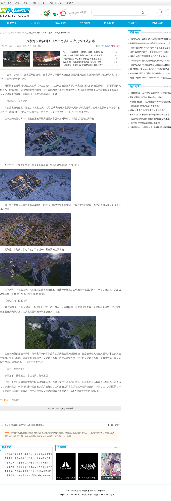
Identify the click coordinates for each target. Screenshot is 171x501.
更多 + (115, 447)
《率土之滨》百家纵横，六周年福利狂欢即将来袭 (26, 463)
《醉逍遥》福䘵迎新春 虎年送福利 (145, 106)
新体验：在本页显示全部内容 (61, 408)
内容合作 (157, 23)
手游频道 (10, 33)
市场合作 (77, 491)
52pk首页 (7, 3)
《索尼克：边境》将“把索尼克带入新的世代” (83, 65)
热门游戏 (69, 3)
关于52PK (69, 491)
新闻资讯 (20, 33)
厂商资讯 (36, 23)
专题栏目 (133, 23)
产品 (60, 3)
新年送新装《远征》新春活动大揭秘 (146, 97)
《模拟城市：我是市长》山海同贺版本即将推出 (26, 425)
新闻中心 (12, 23)
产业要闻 (85, 23)
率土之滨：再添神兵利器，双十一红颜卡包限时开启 (27, 458)
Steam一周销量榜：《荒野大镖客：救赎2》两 (83, 52)
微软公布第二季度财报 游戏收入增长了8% (148, 56)
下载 (42, 3)
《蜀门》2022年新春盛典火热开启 (145, 123)
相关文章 (100, 46)
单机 (34, 3)
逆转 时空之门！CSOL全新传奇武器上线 (147, 110)
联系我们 (93, 491)
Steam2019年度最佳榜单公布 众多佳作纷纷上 (83, 55)
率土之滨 (15, 400)
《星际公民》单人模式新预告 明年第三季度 (82, 59)
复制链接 (117, 46)
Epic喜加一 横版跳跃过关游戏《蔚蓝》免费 (82, 62)
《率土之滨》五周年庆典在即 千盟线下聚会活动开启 (28, 475)
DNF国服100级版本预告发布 (46, 64)
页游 (51, 3)
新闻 (17, 3)
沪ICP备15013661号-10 (105, 495)
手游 (25, 3)
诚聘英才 (85, 491)
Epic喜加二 (16, 64)
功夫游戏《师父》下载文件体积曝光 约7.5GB (150, 73)
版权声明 (101, 491)
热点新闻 (60, 23)
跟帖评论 (108, 46)
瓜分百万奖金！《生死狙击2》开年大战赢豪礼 (150, 102)
